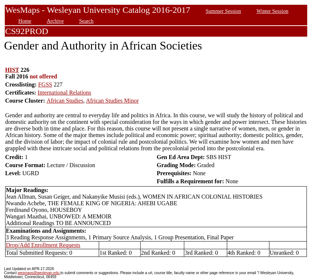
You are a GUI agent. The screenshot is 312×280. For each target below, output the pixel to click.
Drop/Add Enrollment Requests (43, 245)
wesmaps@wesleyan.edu (39, 273)
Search (86, 21)
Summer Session (223, 11)
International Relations (64, 92)
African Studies (65, 100)
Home (24, 21)
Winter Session (273, 11)
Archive (55, 21)
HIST (12, 70)
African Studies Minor (112, 100)
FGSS (45, 84)
